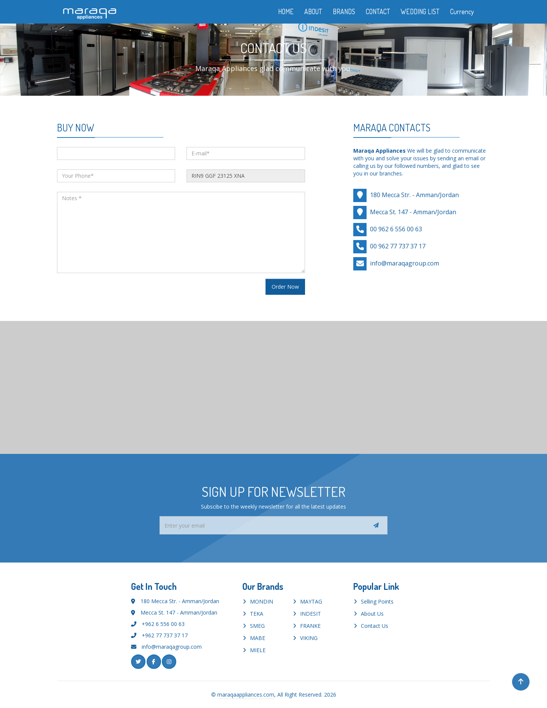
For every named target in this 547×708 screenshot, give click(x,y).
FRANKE (310, 625)
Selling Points (377, 601)
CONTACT (378, 11)
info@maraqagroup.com (404, 263)
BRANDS (344, 11)
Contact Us (374, 625)
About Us (372, 613)
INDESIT (310, 613)
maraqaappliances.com (245, 694)
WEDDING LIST (420, 11)
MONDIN (261, 601)
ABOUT (313, 11)
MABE (257, 638)
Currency (467, 11)
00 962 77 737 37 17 (397, 246)
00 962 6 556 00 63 (396, 228)
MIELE (258, 650)
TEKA (256, 613)
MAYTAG (311, 601)
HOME (286, 11)
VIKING (309, 638)
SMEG (257, 625)
